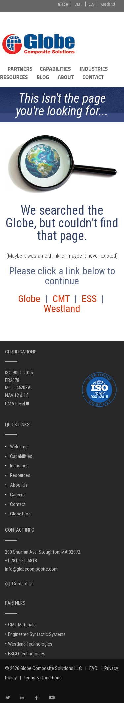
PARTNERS (19, 69)
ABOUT (66, 77)
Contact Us (23, 584)
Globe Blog (20, 514)
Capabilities (21, 456)
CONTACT (93, 77)
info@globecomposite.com (31, 569)
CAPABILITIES (55, 69)
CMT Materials (22, 625)
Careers (17, 495)
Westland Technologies (30, 644)
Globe (63, 4)
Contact (18, 504)
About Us (19, 485)
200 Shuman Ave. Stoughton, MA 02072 (42, 552)
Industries (19, 466)
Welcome (19, 447)
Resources (20, 475)
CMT (78, 4)
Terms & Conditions (43, 678)
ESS (91, 4)
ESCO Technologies (26, 654)
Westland (107, 4)
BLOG (43, 77)
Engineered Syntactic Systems (37, 634)
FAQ (93, 668)
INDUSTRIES (94, 69)
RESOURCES (14, 77)
